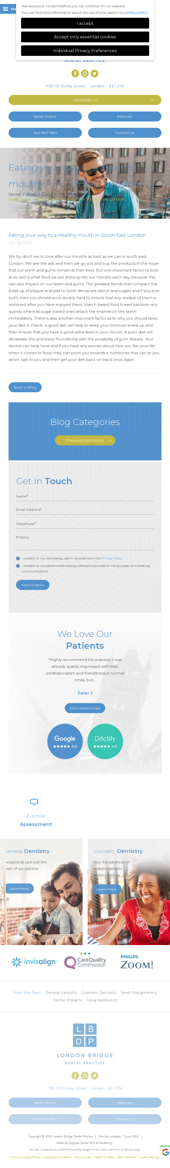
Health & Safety (104, 1157)
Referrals (125, 116)
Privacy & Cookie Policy (25, 1157)
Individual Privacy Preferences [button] (85, 50)
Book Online (45, 116)
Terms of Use (82, 1157)
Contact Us (124, 133)
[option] (85, 664)
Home (15, 194)
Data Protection (126, 1157)
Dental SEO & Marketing (96, 1143)
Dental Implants (67, 1000)
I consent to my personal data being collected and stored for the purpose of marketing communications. (86, 568)
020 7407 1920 (45, 133)
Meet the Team (27, 992)
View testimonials (85, 708)
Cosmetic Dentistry (99, 992)
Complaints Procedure (57, 1157)
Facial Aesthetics (101, 1000)
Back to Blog (25, 387)
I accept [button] (85, 23)
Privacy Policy (112, 558)
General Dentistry (59, 194)
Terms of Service (123, 1149)
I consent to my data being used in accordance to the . (73, 558)
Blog (31, 194)
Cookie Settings (149, 1157)
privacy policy (136, 13)
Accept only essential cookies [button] (85, 36)
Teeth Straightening (139, 992)
